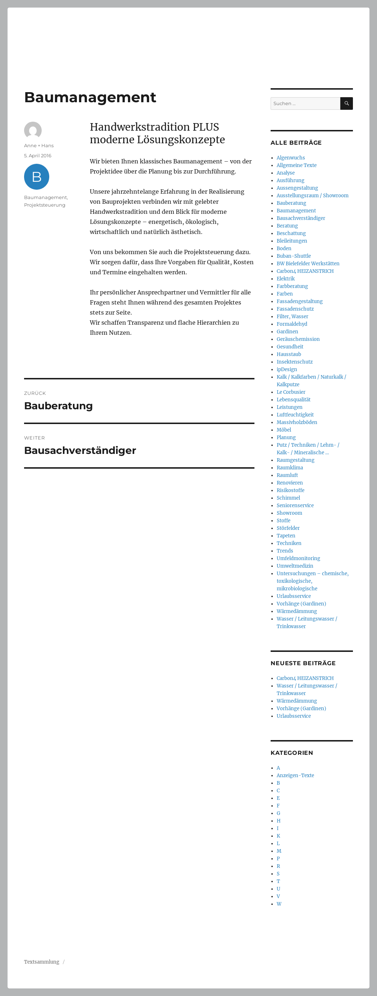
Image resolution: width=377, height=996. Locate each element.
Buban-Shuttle (294, 256)
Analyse (286, 173)
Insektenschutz (295, 362)
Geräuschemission (298, 339)
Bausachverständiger (301, 218)
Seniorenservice (295, 505)
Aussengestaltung (297, 188)
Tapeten (286, 536)
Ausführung (290, 180)
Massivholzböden (297, 422)
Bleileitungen (292, 241)
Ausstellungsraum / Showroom (313, 196)
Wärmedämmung (297, 611)
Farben (285, 294)
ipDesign (287, 369)
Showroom (289, 513)
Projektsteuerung (44, 205)
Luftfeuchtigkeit (295, 415)
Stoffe (283, 521)
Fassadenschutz (295, 309)
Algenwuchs (291, 158)
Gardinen (287, 332)
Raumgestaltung (295, 460)
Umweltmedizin (295, 566)
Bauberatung (291, 203)
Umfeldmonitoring (298, 558)
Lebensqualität (294, 400)
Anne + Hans (39, 145)
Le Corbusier (291, 392)
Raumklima (290, 468)
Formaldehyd (292, 324)
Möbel (284, 430)
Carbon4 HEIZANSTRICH (305, 271)
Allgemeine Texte (297, 165)
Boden (284, 248)
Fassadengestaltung (300, 301)
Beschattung (291, 233)
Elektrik (286, 279)
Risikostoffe (290, 490)
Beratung (287, 226)
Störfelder (288, 528)
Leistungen (290, 407)
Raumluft (287, 475)
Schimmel (288, 498)
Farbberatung (292, 286)
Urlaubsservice (294, 596)
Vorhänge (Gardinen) (301, 604)
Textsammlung (41, 962)
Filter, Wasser (292, 317)
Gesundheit (290, 347)
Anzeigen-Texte (295, 775)
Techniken (289, 543)
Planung (286, 437)
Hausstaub (289, 354)
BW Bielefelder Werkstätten (308, 264)
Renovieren (290, 483)
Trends (285, 551)
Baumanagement (45, 197)
